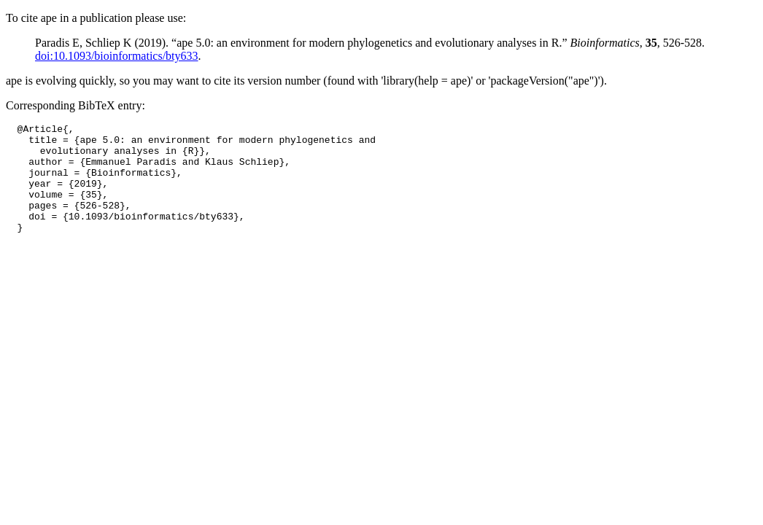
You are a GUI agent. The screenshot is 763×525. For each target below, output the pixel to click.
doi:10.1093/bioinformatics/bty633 (116, 56)
